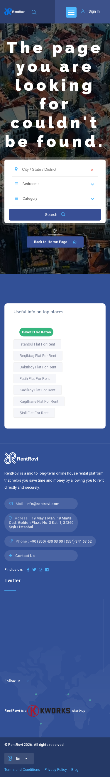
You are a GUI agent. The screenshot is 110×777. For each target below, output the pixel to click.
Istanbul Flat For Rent (37, 344)
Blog (75, 770)
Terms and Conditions (22, 770)
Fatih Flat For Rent (35, 378)
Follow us (16, 681)
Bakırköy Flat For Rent (38, 367)
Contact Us (25, 555)
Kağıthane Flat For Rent (39, 401)
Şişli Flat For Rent (34, 413)
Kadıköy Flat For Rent (37, 390)
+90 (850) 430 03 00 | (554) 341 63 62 (61, 541)
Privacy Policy (56, 770)
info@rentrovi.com (42, 504)
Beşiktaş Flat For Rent (38, 355)
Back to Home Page (56, 242)
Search (55, 214)
